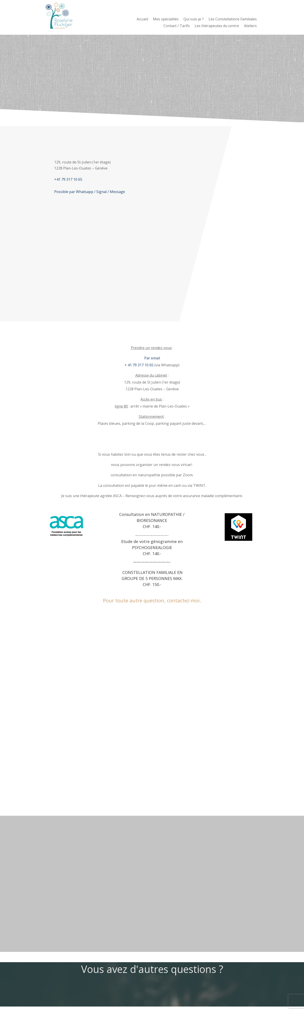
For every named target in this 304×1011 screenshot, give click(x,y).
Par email (152, 358)
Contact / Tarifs (177, 26)
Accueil (142, 19)
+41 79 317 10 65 (68, 179)
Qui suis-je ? (193, 19)
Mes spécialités (166, 19)
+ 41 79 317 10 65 (139, 365)
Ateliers (250, 26)
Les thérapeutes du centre (217, 26)
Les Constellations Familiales (233, 19)
